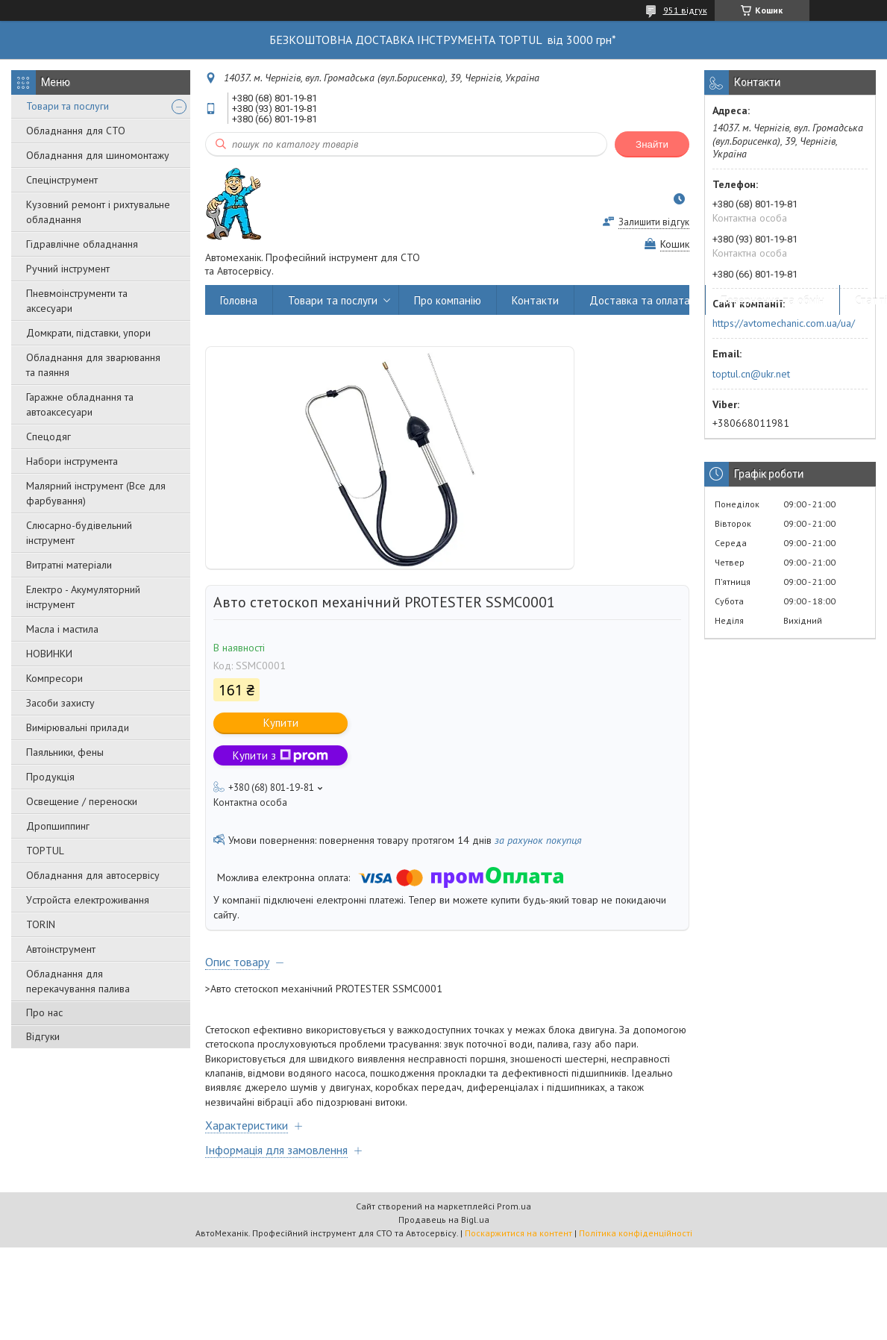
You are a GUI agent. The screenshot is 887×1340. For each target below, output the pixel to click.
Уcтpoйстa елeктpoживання (87, 900)
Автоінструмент (60, 949)
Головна (238, 300)
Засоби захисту (60, 703)
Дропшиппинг (58, 826)
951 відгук (685, 10)
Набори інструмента (72, 461)
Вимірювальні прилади (77, 727)
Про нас (44, 1012)
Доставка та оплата (639, 300)
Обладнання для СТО (75, 130)
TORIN (40, 924)
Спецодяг (48, 436)
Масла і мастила (62, 629)
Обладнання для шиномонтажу (97, 155)
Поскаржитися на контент (518, 1233)
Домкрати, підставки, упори (88, 332)
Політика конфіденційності (635, 1233)
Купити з (280, 755)
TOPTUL (45, 850)
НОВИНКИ (49, 653)
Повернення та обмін (772, 300)
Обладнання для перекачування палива (78, 981)
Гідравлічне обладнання (82, 244)
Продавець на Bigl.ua (443, 1219)
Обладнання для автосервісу (93, 875)
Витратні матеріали (69, 565)
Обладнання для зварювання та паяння (93, 365)
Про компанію (447, 300)
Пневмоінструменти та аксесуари (77, 301)
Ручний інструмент (68, 268)
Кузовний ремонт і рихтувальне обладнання (98, 212)
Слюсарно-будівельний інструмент (79, 533)
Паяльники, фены (65, 752)
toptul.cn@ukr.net (751, 374)
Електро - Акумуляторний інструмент (83, 597)
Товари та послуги (67, 106)
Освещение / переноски (81, 801)
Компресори (54, 678)
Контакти (535, 300)
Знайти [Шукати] (652, 144)
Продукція (50, 776)
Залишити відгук (653, 222)
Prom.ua (514, 1206)
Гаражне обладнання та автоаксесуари (80, 404)
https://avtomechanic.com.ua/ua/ (783, 323)
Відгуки (43, 1036)
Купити (280, 723)
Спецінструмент (62, 180)
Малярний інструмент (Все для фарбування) (96, 493)
